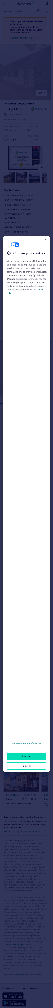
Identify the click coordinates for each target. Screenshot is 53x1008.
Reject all (26, 765)
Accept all (26, 756)
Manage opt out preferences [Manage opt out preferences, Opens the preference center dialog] (26, 743)
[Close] (45, 239)
